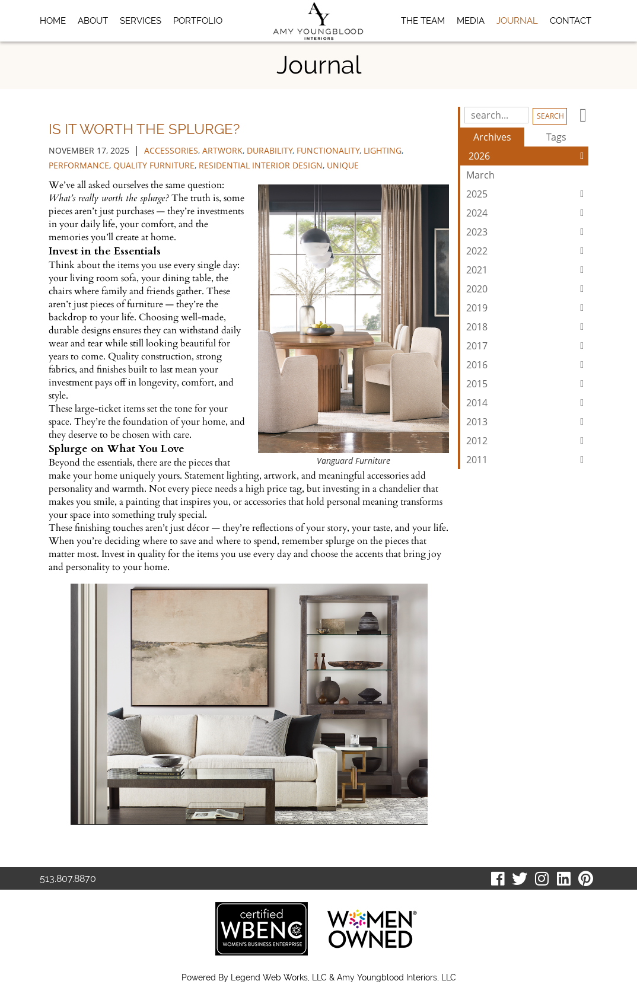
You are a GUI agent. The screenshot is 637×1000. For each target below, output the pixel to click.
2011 (527, 459)
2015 (527, 383)
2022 (527, 250)
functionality (328, 150)
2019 (527, 307)
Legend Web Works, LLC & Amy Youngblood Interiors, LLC (343, 977)
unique (343, 165)
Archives (492, 137)
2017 (527, 345)
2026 (528, 156)
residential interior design (261, 165)
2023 (527, 231)
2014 (527, 402)
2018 (527, 326)
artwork (222, 150)
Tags (556, 137)
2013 (527, 421)
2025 (527, 193)
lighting (383, 150)
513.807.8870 (68, 878)
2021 (527, 269)
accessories (171, 150)
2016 (527, 364)
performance (79, 165)
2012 (527, 440)
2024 (527, 212)
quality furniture (154, 165)
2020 (527, 288)
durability (269, 150)
